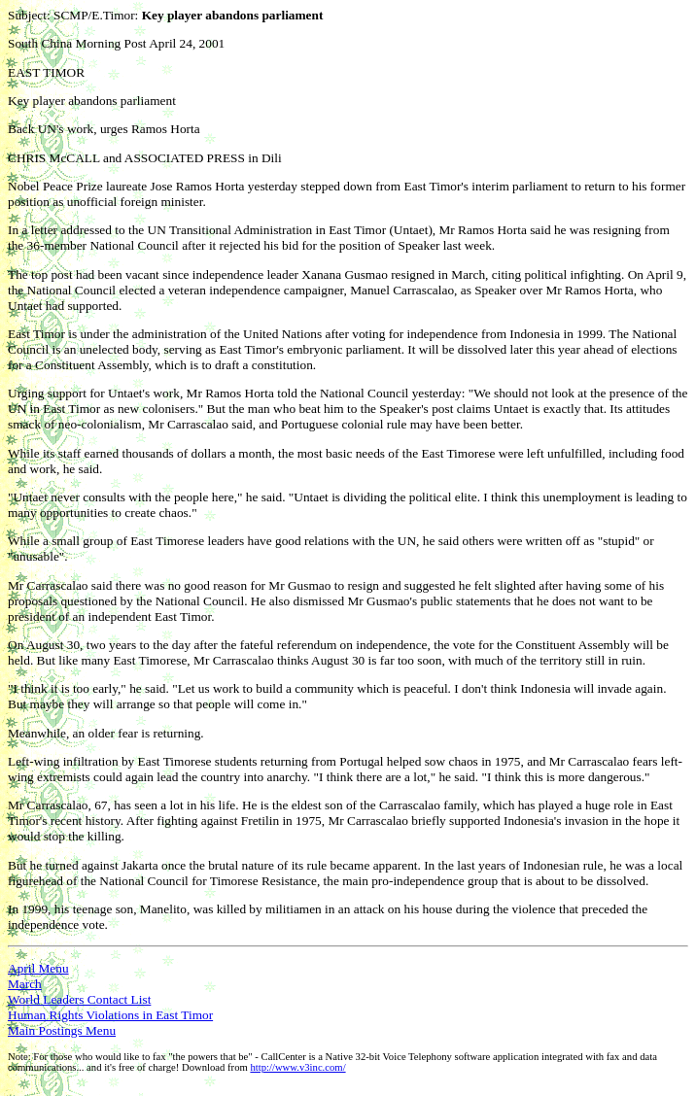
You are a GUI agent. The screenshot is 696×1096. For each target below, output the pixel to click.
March (25, 983)
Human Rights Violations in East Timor (110, 1015)
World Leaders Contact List (79, 999)
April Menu (38, 968)
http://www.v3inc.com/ (297, 1067)
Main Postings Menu (62, 1030)
